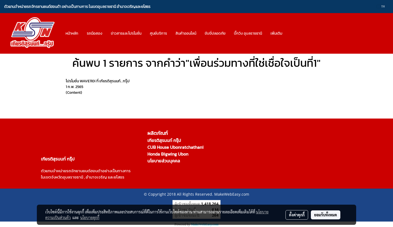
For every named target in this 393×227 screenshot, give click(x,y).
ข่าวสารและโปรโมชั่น (126, 33)
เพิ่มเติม (276, 33)
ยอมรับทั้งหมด (325, 214)
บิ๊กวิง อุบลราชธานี (248, 33)
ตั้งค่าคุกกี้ (297, 214)
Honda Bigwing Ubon (167, 154)
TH (381, 6)
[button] (291, 33)
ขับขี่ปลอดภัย (215, 33)
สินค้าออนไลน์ (185, 33)
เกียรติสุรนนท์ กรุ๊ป (164, 140)
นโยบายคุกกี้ (89, 217)
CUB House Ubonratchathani (175, 147)
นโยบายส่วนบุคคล (163, 161)
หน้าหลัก (72, 33)
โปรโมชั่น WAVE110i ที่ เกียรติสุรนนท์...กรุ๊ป (98, 81)
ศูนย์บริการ (158, 33)
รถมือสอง (94, 33)
